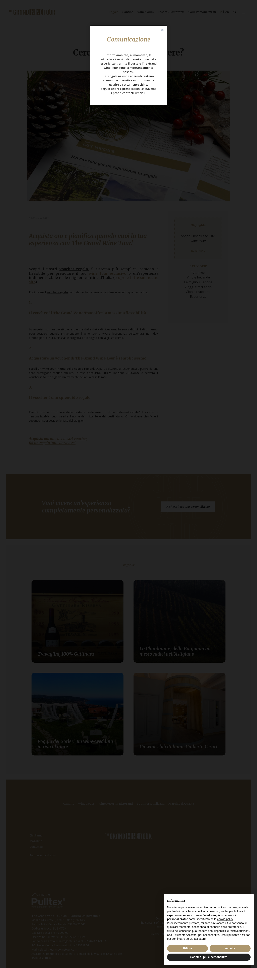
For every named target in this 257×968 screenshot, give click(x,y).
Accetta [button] (230, 948)
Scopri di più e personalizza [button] (208, 957)
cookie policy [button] (225, 919)
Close (162, 30)
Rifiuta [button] (187, 948)
